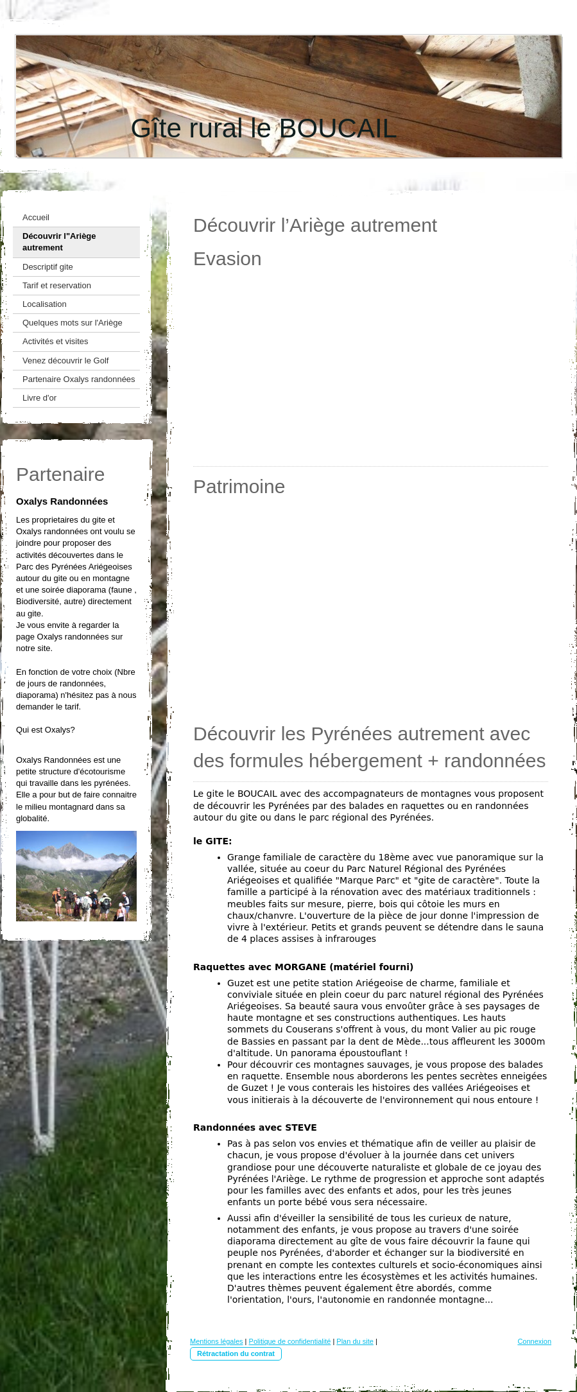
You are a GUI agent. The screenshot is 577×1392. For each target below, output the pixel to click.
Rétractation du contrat (236, 1353)
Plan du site (354, 1341)
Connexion (534, 1341)
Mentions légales (216, 1341)
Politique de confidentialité (290, 1341)
